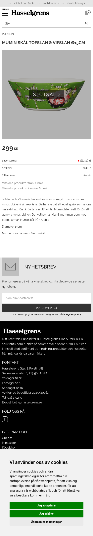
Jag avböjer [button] (46, 513)
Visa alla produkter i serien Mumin (25, 188)
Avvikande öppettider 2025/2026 (24, 392)
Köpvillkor (9, 447)
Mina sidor (9, 443)
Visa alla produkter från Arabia (22, 183)
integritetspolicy (72, 314)
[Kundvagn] (86, 13)
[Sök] (86, 23)
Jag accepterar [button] (46, 505)
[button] (5, 15)
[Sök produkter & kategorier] (42, 23)
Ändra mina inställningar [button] (46, 521)
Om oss (7, 438)
